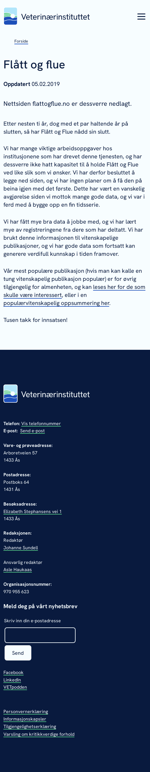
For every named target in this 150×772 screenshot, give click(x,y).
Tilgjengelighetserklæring (29, 726)
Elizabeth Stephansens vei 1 (32, 511)
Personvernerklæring (25, 711)
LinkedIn (12, 680)
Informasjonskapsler (24, 719)
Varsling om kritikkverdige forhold (38, 734)
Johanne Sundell (20, 548)
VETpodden (15, 687)
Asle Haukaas (17, 569)
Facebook (13, 672)
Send (18, 653)
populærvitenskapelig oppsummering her (56, 303)
